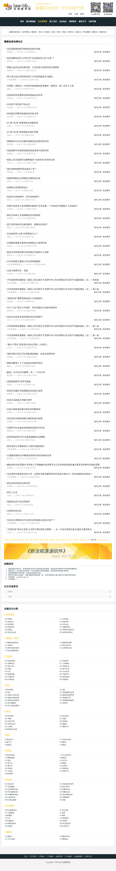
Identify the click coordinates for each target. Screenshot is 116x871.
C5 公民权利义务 (66, 648)
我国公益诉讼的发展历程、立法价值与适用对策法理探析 (33, 67)
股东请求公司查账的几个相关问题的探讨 (26, 446)
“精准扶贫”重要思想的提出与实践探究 (24, 298)
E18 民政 (8, 669)
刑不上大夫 (12, 492)
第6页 (32, 540)
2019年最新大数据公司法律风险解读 (23, 261)
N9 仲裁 (62, 800)
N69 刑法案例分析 (66, 794)
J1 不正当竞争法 (65, 755)
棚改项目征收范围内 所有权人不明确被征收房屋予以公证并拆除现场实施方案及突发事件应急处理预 (53, 465)
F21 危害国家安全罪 (67, 692)
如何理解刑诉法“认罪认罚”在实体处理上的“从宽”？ (31, 58)
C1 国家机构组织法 (12, 642)
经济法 (71, 32)
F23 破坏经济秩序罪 (67, 695)
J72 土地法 (8, 771)
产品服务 (68, 856)
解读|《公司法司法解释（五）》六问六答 (26, 372)
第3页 (17, 540)
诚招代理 (59, 856)
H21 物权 (8, 718)
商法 (64, 32)
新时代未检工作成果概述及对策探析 (23, 215)
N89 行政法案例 (10, 800)
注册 (76, 14)
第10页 (52, 540)
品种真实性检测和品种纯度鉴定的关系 (24, 95)
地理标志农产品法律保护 (18, 501)
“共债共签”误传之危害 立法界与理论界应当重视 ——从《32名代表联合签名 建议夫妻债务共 (49, 529)
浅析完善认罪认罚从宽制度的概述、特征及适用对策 (31, 354)
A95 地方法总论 (10, 632)
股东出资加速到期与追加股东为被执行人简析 (28, 252)
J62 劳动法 (8, 768)
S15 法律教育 (9, 813)
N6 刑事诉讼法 (65, 792)
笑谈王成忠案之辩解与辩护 (19, 400)
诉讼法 (78, 32)
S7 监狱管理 (64, 818)
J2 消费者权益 (10, 758)
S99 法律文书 (64, 826)
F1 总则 (62, 690)
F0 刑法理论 (9, 690)
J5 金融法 (63, 763)
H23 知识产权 (10, 721)
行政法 (47, 32)
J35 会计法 (63, 760)
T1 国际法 (8, 836)
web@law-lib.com (22, 577)
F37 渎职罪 (63, 703)
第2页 (12, 540)
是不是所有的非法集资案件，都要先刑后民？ (28, 224)
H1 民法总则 (64, 716)
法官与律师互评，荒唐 (17, 270)
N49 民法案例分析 (11, 792)
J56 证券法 (63, 766)
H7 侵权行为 (64, 726)
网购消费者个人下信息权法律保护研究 (24, 363)
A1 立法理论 (64, 619)
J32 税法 (8, 760)
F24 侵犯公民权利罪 (12, 698)
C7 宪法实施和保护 (12, 650)
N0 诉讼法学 (9, 784)
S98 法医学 (9, 826)
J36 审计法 (8, 763)
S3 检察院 (8, 815)
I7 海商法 (63, 745)
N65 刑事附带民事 (11, 794)
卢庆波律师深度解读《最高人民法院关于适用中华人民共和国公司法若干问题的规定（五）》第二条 (53, 326)
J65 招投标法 (64, 768)
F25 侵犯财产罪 (65, 698)
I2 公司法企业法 (65, 739)
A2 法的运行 (9, 622)
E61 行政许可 (64, 674)
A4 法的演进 (9, 624)
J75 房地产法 (64, 771)
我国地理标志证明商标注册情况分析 (23, 178)
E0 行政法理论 (10, 661)
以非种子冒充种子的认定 (18, 104)
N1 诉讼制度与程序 (67, 784)
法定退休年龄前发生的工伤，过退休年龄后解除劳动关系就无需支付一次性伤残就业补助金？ (50, 474)
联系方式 (88, 856)
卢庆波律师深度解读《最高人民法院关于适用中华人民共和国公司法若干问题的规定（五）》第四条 (53, 280)
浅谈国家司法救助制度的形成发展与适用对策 (28, 150)
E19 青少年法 (64, 669)
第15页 (81, 540)
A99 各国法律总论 (66, 632)
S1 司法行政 (64, 810)
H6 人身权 (8, 726)
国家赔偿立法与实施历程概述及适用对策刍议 (28, 141)
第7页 (37, 540)
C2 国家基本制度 (66, 642)
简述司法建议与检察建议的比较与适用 (24, 391)
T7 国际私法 (64, 839)
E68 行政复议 (9, 679)
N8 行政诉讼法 (10, 797)
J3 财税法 (63, 758)
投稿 (82, 14)
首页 (22, 21)
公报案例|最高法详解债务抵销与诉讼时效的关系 (29, 455)
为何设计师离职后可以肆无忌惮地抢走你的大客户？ (31, 520)
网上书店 (53, 21)
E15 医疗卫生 (9, 666)
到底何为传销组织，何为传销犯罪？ (23, 197)
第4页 (22, 540)
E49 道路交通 (9, 674)
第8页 (42, 540)
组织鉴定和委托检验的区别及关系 (22, 113)
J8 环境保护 (9, 774)
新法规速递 (31, 21)
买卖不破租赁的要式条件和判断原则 (23, 409)
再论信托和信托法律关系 (18, 483)
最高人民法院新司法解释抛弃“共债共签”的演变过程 (31, 160)
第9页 (47, 540)
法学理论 (26, 32)
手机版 (41, 856)
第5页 (27, 540)
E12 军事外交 (9, 663)
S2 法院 (62, 813)
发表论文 (103, 32)
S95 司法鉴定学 (65, 823)
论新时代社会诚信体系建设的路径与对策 (26, 428)
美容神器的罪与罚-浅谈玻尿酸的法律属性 (26, 437)
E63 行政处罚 (9, 677)
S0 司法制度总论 (11, 810)
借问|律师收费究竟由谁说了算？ (22, 169)
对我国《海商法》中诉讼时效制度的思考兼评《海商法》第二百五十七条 (40, 86)
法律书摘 (92, 21)
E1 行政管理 (64, 661)
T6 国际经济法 (65, 836)
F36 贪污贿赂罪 (10, 703)
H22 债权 (63, 718)
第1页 (7, 540)
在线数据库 (79, 856)
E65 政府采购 (64, 677)
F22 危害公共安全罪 (12, 695)
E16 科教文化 (64, 666)
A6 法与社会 (64, 624)
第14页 (76, 540)
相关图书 (106, 52)
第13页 (70, 540)
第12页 (64, 540)
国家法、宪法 (36, 32)
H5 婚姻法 (63, 724)
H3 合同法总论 (10, 724)
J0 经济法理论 (10, 755)
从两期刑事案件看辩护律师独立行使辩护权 (27, 243)
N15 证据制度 (10, 786)
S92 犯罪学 (63, 821)
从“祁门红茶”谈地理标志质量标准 (22, 123)
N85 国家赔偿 (64, 797)
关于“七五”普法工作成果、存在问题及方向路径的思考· (32, 307)
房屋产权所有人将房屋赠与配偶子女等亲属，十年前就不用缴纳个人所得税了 (42, 206)
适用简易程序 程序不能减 (19, 381)
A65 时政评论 (10, 627)
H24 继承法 (64, 721)
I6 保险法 (8, 745)
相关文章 (97, 52)
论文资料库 (42, 21)
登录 (70, 14)
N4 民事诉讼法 (65, 789)
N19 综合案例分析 (11, 789)
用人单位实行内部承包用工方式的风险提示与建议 (30, 76)
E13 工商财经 (64, 663)
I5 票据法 (63, 742)
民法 (59, 32)
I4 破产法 (8, 742)
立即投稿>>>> (13, 579)
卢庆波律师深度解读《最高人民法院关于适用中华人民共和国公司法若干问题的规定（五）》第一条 (53, 335)
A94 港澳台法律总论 (67, 630)
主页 (25, 856)
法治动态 (63, 21)
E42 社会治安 (64, 671)
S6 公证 (7, 818)
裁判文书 (82, 21)
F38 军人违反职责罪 (12, 706)
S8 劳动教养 (9, 821)
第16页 (87, 540)
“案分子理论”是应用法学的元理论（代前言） (28, 344)
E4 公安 (7, 671)
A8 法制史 (8, 630)
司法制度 (86, 32)
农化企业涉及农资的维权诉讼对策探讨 (24, 317)
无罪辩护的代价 (14, 511)
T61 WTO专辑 (10, 839)
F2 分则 (7, 692)
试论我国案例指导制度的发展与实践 (23, 49)
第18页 (99, 540)
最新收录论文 (14, 32)
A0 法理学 (8, 619)
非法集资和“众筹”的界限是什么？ (22, 234)
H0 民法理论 (9, 716)
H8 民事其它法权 (11, 729)
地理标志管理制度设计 (17, 187)
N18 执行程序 (64, 786)
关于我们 (33, 856)
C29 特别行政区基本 (12, 648)
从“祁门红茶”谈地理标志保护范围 (22, 132)
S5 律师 (62, 815)
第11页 (58, 540)
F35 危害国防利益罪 (67, 700)
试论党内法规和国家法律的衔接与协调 (24, 418)
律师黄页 (72, 21)
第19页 (105, 540)
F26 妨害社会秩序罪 (12, 700)
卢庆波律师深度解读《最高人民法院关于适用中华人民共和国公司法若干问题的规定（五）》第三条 (53, 289)
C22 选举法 (9, 645)
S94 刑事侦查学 (10, 823)
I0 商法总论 (9, 739)
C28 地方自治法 (65, 645)
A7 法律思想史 (65, 627)
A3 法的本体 (64, 622)
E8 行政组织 (64, 679)
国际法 (95, 32)
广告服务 (50, 856)
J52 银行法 (8, 766)
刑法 (53, 32)
